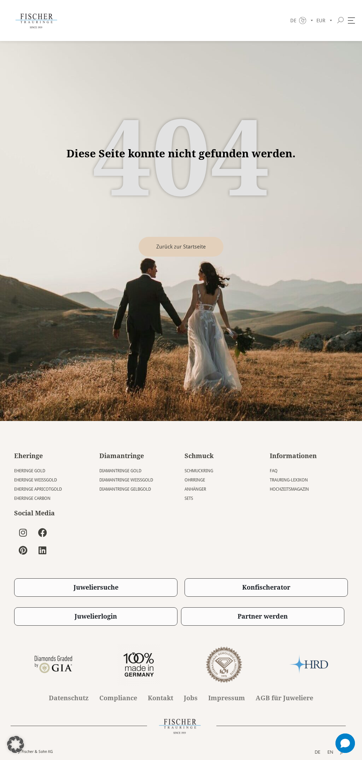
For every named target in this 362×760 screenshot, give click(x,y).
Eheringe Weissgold (35, 480)
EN (330, 751)
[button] (15, 744)
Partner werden (263, 616)
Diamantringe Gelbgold (125, 489)
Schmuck (199, 456)
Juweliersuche (96, 587)
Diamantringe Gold (120, 470)
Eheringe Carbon (32, 498)
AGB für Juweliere (284, 698)
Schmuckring (199, 470)
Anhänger (195, 489)
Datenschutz (69, 698)
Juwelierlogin (96, 616)
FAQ (274, 470)
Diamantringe (121, 456)
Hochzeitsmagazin (289, 489)
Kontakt (160, 698)
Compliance (118, 698)
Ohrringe (195, 480)
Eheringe (28, 456)
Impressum (226, 698)
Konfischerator (266, 587)
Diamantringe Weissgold (126, 480)
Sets (189, 498)
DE (317, 751)
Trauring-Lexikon (289, 480)
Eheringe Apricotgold (38, 489)
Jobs (191, 698)
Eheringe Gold (29, 470)
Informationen (293, 456)
